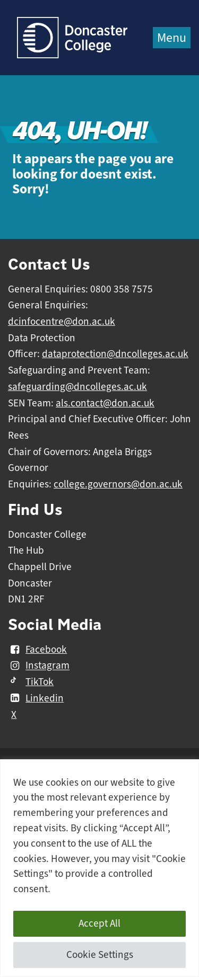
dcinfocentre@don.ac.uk (61, 321)
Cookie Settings (99, 954)
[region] (99, 868)
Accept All (99, 923)
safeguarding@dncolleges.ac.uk (77, 386)
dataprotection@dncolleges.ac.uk (115, 354)
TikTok (31, 682)
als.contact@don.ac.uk (105, 403)
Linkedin (36, 698)
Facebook (37, 649)
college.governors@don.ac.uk (118, 484)
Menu (171, 38)
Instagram (39, 666)
